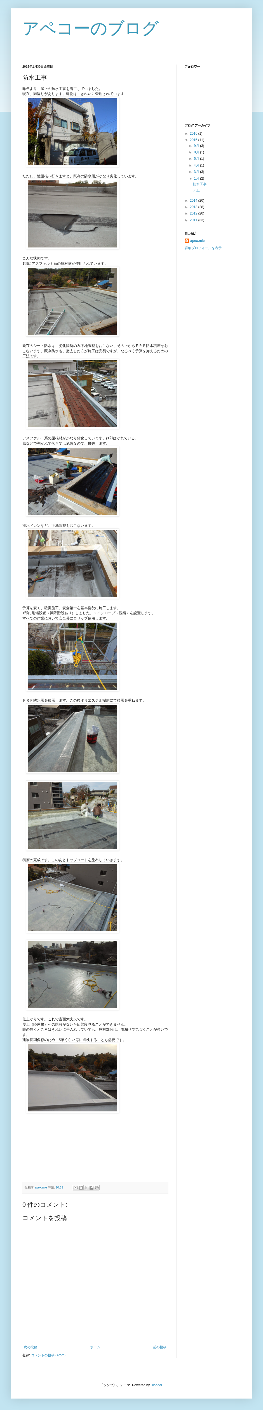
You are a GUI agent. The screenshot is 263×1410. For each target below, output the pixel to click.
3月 (197, 172)
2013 (194, 207)
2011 (194, 220)
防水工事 (199, 184)
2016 (194, 133)
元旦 (196, 190)
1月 (197, 178)
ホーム (95, 1347)
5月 (197, 159)
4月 (197, 165)
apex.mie (197, 241)
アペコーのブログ (90, 28)
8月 (197, 152)
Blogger (156, 1385)
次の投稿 (30, 1347)
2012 (194, 213)
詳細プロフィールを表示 (203, 248)
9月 (197, 146)
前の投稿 (159, 1347)
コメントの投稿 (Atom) (48, 1355)
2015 (194, 140)
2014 (194, 201)
